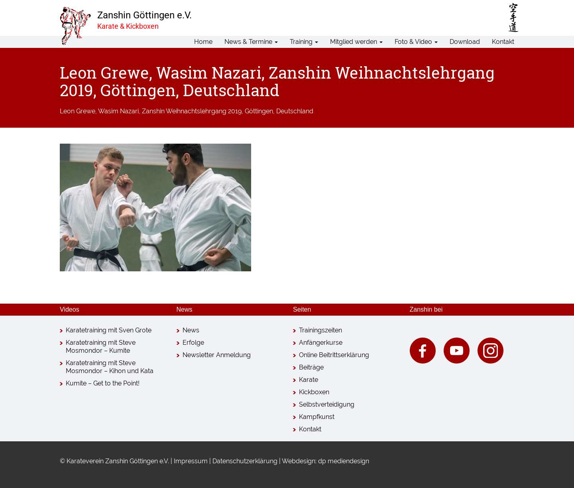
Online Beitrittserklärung (334, 355)
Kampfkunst (316, 417)
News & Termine (251, 41)
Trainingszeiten (320, 330)
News (191, 330)
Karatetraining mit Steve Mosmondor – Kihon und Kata (109, 367)
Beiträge (311, 367)
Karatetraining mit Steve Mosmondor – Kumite (101, 346)
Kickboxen (314, 392)
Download (465, 41)
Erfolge (193, 342)
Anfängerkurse (320, 342)
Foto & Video (416, 41)
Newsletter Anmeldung (217, 355)
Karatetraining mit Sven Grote (108, 330)
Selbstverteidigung (326, 404)
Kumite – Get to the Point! (103, 383)
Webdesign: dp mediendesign (325, 461)
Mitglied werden (356, 41)
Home (203, 41)
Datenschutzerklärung (244, 461)
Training (304, 41)
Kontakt (503, 41)
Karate (308, 379)
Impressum (191, 461)
